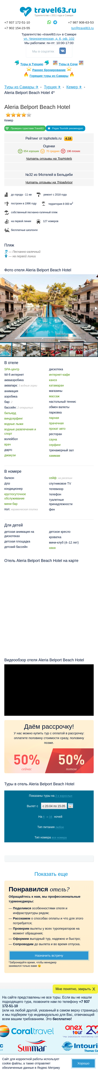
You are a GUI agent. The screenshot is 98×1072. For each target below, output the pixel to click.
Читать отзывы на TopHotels (49, 158)
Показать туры (49, 846)
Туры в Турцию (31, 64)
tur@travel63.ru (82, 28)
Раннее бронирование (49, 70)
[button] (19, 349)
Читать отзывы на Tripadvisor (49, 182)
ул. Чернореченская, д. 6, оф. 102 (49, 38)
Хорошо (83, 1063)
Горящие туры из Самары (49, 76)
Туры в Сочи (68, 64)
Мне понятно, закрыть (73, 989)
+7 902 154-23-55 (17, 28)
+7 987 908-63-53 (81, 22)
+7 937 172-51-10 (17, 22)
